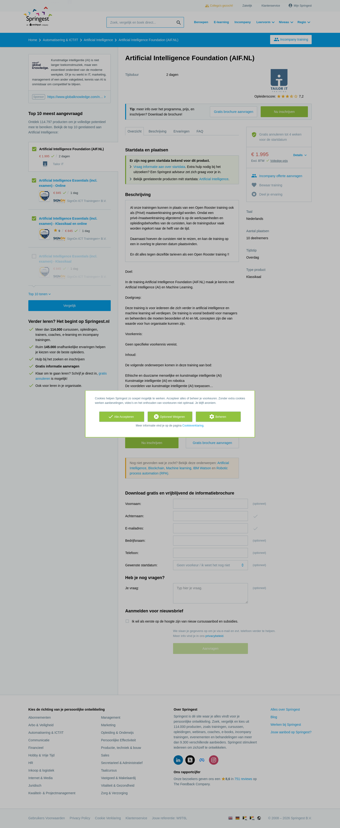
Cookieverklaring (192, 425)
